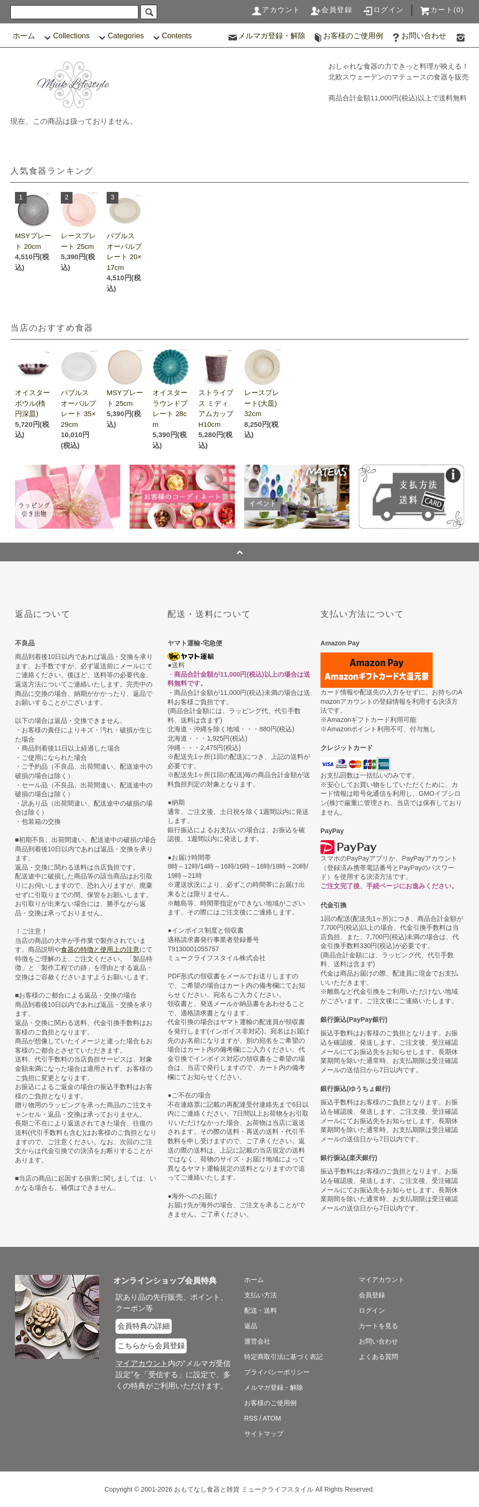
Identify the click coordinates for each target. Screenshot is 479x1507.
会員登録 (331, 10)
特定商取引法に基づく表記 (283, 1356)
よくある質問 (378, 1356)
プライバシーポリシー (277, 1372)
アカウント (276, 10)
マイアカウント (382, 1279)
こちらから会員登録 (151, 1346)
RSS (251, 1418)
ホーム (24, 36)
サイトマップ (263, 1433)
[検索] (148, 12)
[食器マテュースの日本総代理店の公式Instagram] (460, 36)
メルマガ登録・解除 (266, 36)
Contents (171, 36)
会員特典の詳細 (143, 1326)
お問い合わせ (418, 36)
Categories (120, 36)
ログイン (383, 10)
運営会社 (257, 1341)
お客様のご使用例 (347, 36)
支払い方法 (260, 1295)
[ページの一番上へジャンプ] (239, 552)
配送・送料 (260, 1310)
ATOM (272, 1418)
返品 (250, 1326)
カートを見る (378, 1326)
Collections (65, 36)
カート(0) (441, 10)
